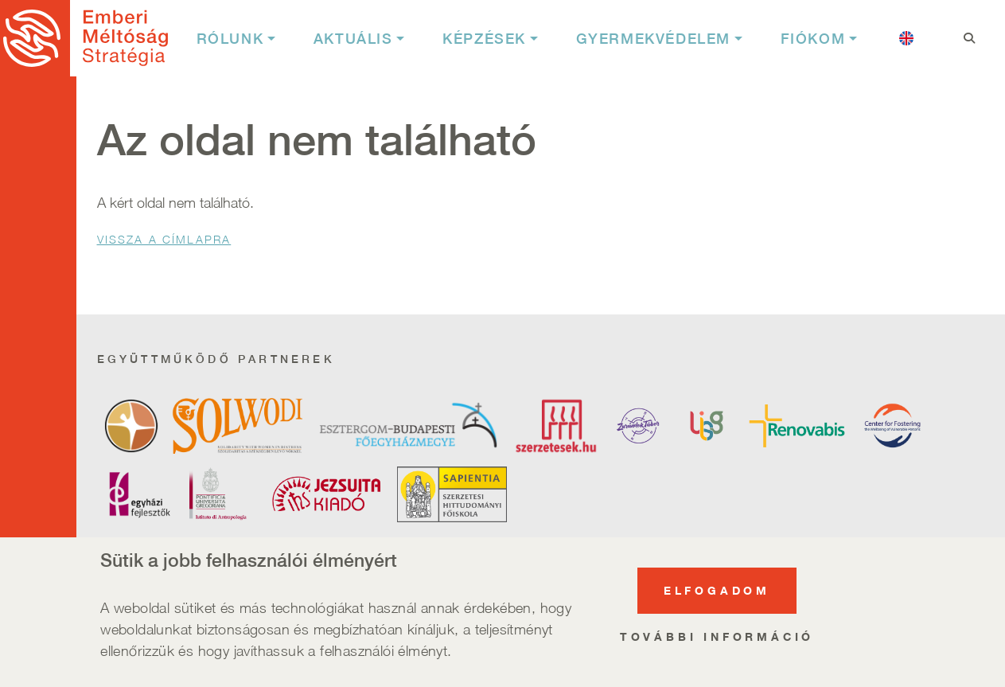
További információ (717, 641)
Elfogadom (717, 595)
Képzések (484, 38)
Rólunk (230, 38)
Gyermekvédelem (653, 38)
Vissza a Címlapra (164, 239)
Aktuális (353, 38)
